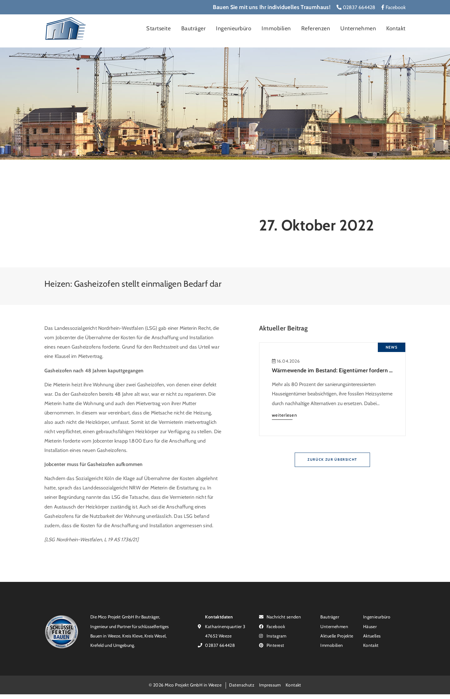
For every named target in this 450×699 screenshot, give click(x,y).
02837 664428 (356, 7)
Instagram (272, 635)
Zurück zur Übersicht (332, 459)
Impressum (270, 684)
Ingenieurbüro (233, 28)
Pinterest (271, 645)
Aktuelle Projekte (336, 635)
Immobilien (276, 28)
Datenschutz (241, 684)
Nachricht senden (280, 616)
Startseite (158, 28)
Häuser (370, 626)
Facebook (393, 7)
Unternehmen (358, 28)
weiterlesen (284, 415)
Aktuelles (372, 635)
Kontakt (396, 28)
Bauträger (193, 28)
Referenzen (315, 28)
